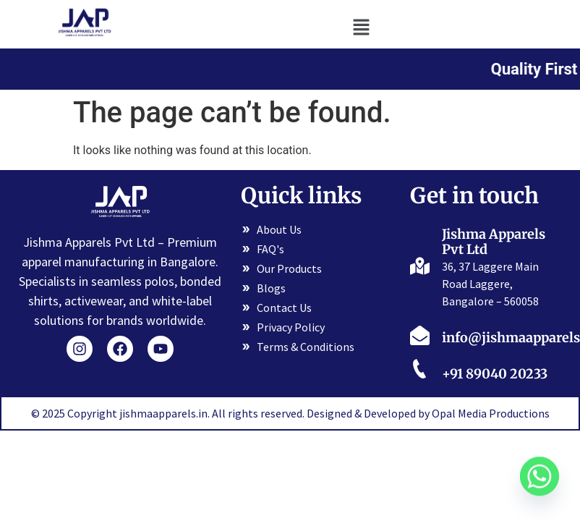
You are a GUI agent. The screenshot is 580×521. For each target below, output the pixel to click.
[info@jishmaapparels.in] (420, 335)
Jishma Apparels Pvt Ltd (493, 242)
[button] (361, 26)
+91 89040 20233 (494, 373)
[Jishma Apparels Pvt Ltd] (420, 265)
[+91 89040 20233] (420, 371)
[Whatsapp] (539, 483)
